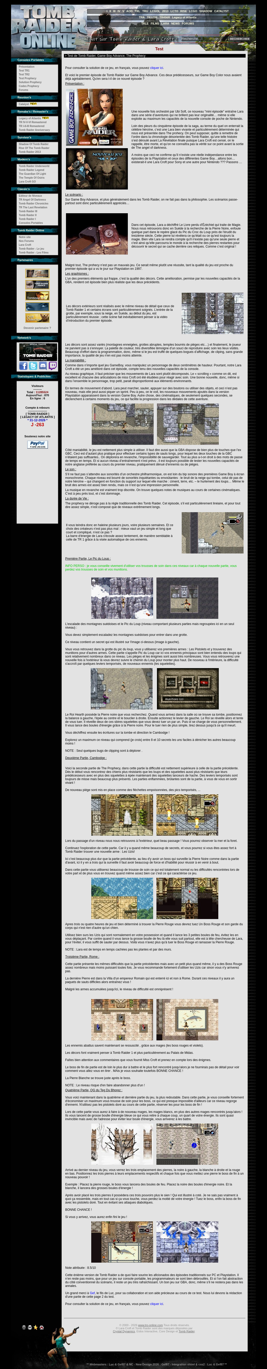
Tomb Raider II (28, 215)
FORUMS (188, 23)
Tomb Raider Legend (31, 170)
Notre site (25, 237)
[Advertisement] (37, 483)
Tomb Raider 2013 (30, 152)
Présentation (27, 66)
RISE (183, 11)
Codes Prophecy (29, 86)
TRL (137, 11)
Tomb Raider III (28, 211)
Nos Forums (26, 241)
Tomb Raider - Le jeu (31, 248)
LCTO (174, 11)
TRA (142, 17)
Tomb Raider (187, 1331)
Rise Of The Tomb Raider (34, 148)
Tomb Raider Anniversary (34, 130)
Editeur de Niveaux (30, 195)
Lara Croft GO (27, 181)
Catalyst (24, 104)
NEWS (175, 23)
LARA (165, 23)
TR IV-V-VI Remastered (32, 122)
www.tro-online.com (150, 1325)
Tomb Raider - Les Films (33, 252)
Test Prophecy (27, 78)
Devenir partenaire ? (37, 327)
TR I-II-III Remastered (31, 126)
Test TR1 (24, 70)
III (114, 11)
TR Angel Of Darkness (32, 199)
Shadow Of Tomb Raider (33, 144)
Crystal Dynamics (124, 1331)
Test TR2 (24, 74)
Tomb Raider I (27, 219)
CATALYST (221, 11)
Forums (23, 90)
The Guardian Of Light (32, 173)
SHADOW (205, 11)
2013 (165, 11)
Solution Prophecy (30, 82)
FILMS (155, 23)
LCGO (193, 11)
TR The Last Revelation (33, 207)
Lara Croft (25, 244)
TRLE (145, 23)
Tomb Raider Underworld (34, 166)
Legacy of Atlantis (184, 17)
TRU (145, 11)
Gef (92, 1293)
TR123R (152, 17)
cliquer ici (156, 68)
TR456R (165, 17)
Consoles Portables (31, 222)
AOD (129, 11)
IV (119, 11)
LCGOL (155, 11)
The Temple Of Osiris (32, 177)
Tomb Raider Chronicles (33, 203)
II (110, 11)
